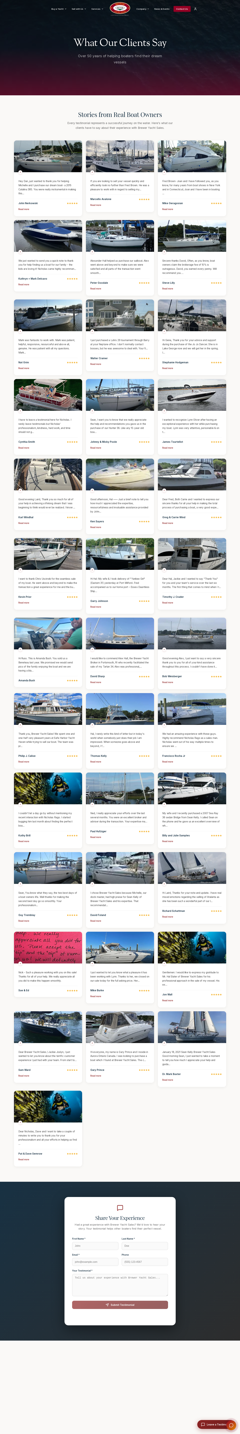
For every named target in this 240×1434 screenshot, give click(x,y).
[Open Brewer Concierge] (231, 1425)
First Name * (78, 1248)
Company (142, 9)
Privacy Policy (131, 1329)
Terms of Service (151, 1329)
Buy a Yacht (59, 9)
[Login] (195, 9)
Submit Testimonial (120, 1317)
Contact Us (182, 9)
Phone (125, 1263)
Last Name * (128, 1248)
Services (97, 9)
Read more (23, 218)
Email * (76, 1263)
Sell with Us (79, 9)
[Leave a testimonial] (216, 1424)
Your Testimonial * (82, 1279)
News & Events (161, 9)
